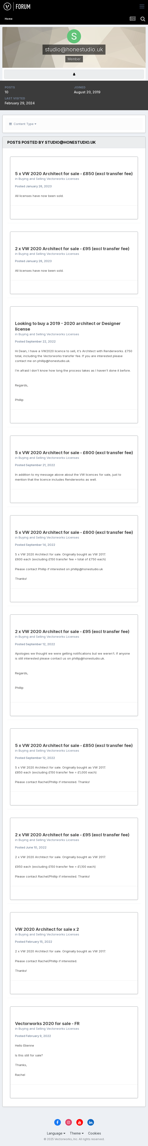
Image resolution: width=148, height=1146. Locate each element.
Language (56, 1133)
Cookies (94, 1133)
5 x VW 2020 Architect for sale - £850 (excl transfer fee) (74, 173)
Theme (77, 1133)
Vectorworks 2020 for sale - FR (47, 1023)
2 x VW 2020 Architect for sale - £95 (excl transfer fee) (72, 248)
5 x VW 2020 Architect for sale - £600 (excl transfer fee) (74, 452)
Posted (33, 186)
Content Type (22, 124)
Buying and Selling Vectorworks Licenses (49, 179)
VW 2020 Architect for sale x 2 (47, 929)
